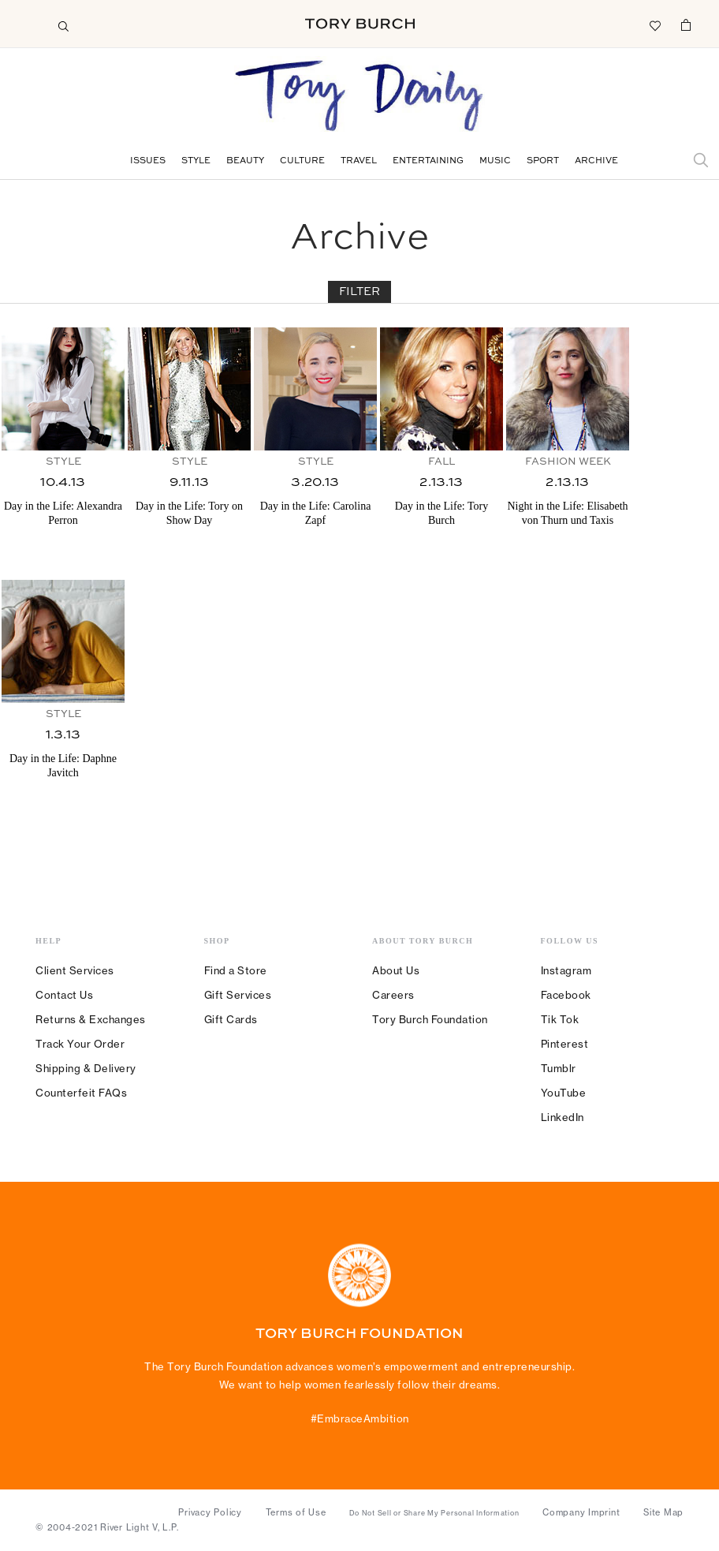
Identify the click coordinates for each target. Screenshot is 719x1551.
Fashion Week (568, 462)
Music (495, 161)
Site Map (663, 1512)
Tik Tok (560, 1019)
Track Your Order (80, 1043)
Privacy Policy (210, 1512)
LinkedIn (562, 1117)
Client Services (74, 970)
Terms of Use (296, 1512)
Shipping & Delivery (85, 1068)
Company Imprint (581, 1512)
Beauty (245, 161)
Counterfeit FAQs (81, 1092)
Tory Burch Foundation (430, 1019)
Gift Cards (231, 1019)
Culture (302, 161)
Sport (543, 161)
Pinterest (565, 1043)
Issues (148, 161)
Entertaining (428, 161)
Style (195, 161)
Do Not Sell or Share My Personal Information (434, 1513)
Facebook (566, 995)
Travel (359, 161)
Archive (596, 161)
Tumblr (558, 1068)
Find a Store (235, 970)
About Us (395, 970)
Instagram (566, 970)
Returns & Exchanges (90, 1019)
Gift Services (238, 995)
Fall (441, 462)
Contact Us (64, 995)
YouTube (564, 1092)
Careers (393, 995)
